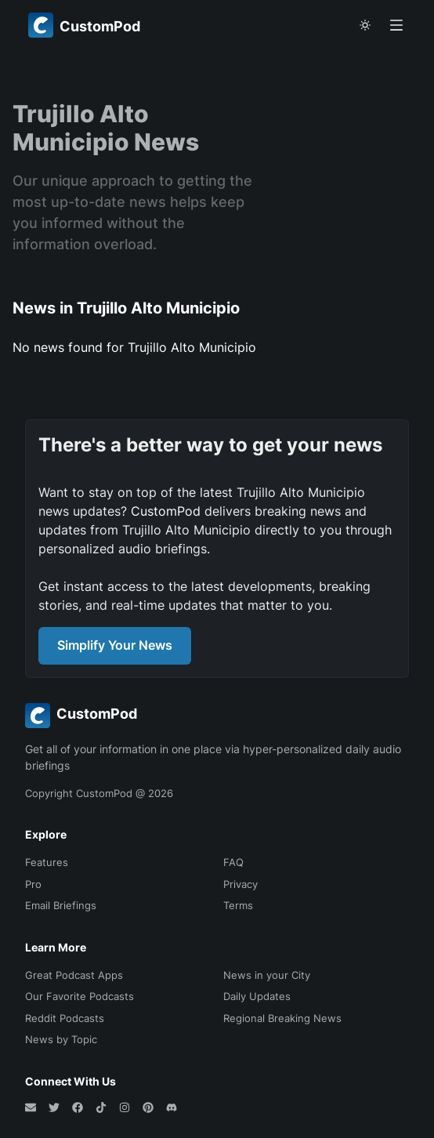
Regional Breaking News (282, 1018)
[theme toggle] (365, 25)
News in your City (266, 975)
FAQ (233, 862)
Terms (238, 905)
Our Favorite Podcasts (79, 996)
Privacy (240, 884)
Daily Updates (257, 996)
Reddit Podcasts (64, 1018)
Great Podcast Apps (74, 975)
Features (46, 862)
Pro (33, 884)
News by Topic (61, 1039)
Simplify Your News (114, 645)
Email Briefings (60, 905)
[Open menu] (396, 25)
